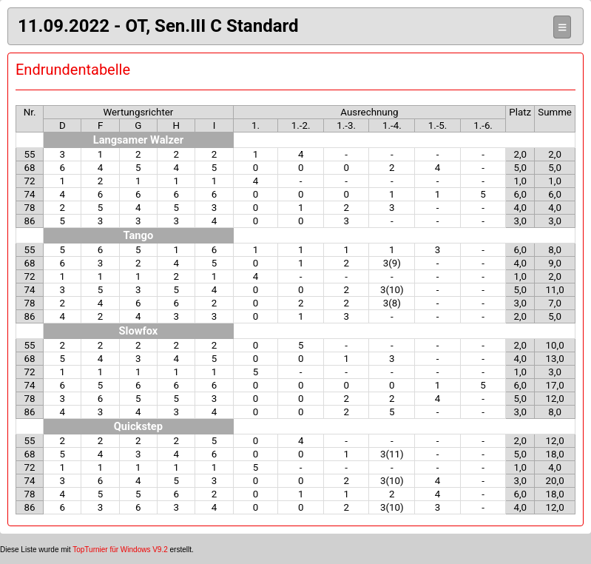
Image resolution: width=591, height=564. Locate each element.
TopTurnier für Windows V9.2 (120, 549)
